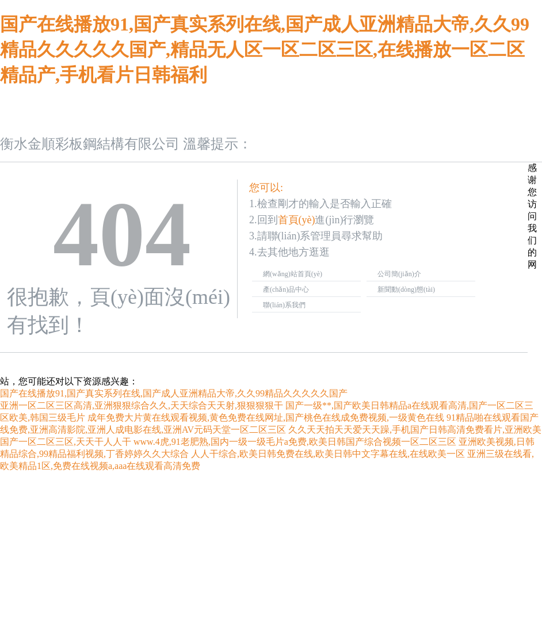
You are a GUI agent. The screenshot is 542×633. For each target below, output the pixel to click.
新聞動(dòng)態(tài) (406, 289)
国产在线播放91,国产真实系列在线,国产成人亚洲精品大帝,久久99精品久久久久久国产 (174, 393)
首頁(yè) (296, 220)
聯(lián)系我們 (284, 305)
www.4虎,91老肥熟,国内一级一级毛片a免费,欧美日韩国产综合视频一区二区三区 (294, 442)
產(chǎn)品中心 (286, 289)
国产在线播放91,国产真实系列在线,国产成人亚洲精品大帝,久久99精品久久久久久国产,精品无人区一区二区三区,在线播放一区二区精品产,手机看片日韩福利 (264, 49)
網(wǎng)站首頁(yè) (292, 274)
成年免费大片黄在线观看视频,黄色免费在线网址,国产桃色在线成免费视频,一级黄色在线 (265, 417)
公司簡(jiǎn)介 (399, 274)
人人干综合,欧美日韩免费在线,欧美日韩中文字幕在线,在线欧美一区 (328, 454)
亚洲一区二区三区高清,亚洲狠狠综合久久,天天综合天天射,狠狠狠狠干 (141, 405)
